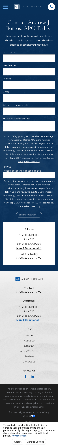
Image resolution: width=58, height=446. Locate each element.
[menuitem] (29, 421)
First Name (9, 52)
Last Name (9, 65)
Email (6, 92)
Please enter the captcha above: (22, 170)
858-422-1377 (29, 258)
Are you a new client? (15, 105)
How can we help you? (16, 118)
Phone (7, 78)
